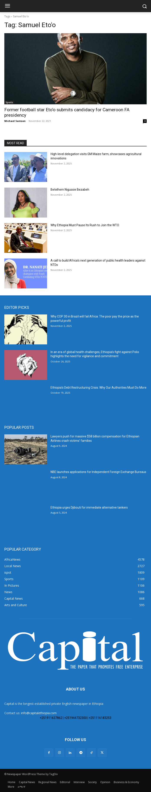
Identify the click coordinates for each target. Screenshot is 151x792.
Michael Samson (15, 121)
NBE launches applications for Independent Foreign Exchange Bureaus (98, 472)
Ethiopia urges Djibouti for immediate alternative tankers (89, 507)
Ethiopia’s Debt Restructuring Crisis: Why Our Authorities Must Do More (98, 387)
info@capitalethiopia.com (39, 713)
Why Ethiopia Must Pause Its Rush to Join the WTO (85, 225)
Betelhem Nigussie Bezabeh (70, 189)
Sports (9, 102)
